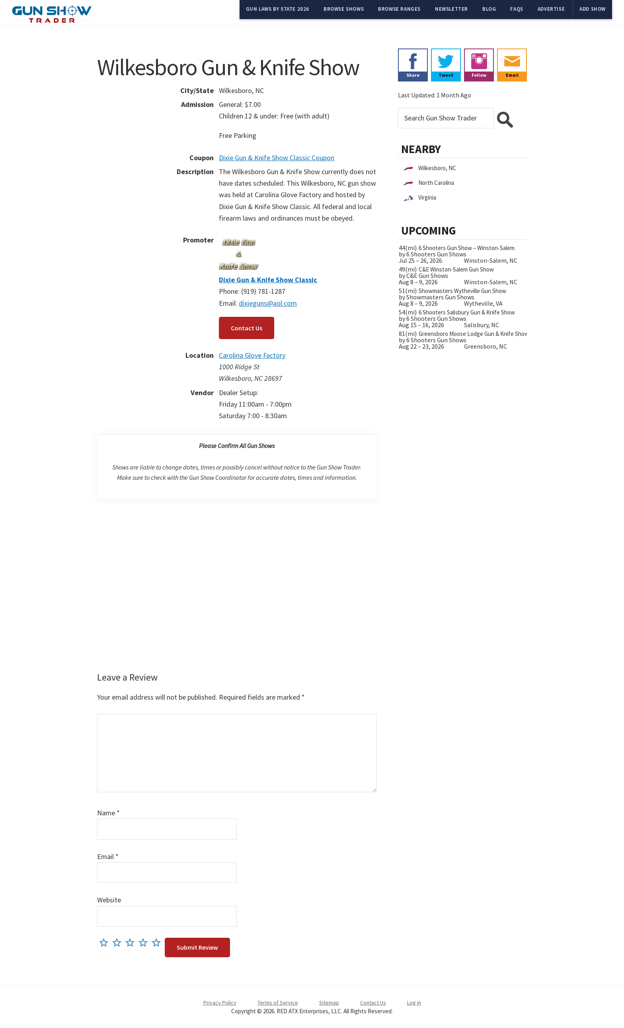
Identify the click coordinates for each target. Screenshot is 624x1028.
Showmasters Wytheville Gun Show (462, 291)
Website (109, 899)
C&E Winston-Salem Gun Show (456, 269)
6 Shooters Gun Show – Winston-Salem (467, 248)
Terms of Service (277, 1002)
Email (108, 856)
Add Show (592, 9)
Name (108, 812)
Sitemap (329, 1002)
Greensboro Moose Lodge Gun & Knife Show (474, 333)
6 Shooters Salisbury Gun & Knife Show (467, 312)
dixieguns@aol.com (268, 303)
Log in (414, 1002)
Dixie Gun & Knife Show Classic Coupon (276, 157)
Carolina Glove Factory (252, 355)
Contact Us (246, 328)
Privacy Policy (219, 1002)
